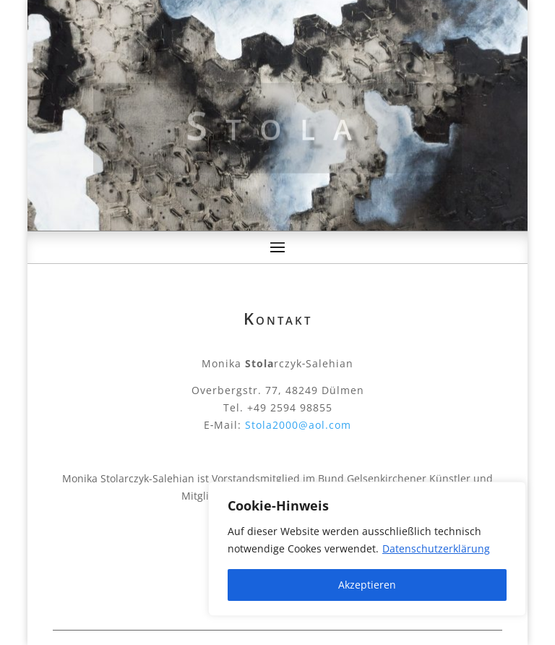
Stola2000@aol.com (298, 425)
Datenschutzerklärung (436, 548)
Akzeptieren (367, 584)
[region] (367, 549)
